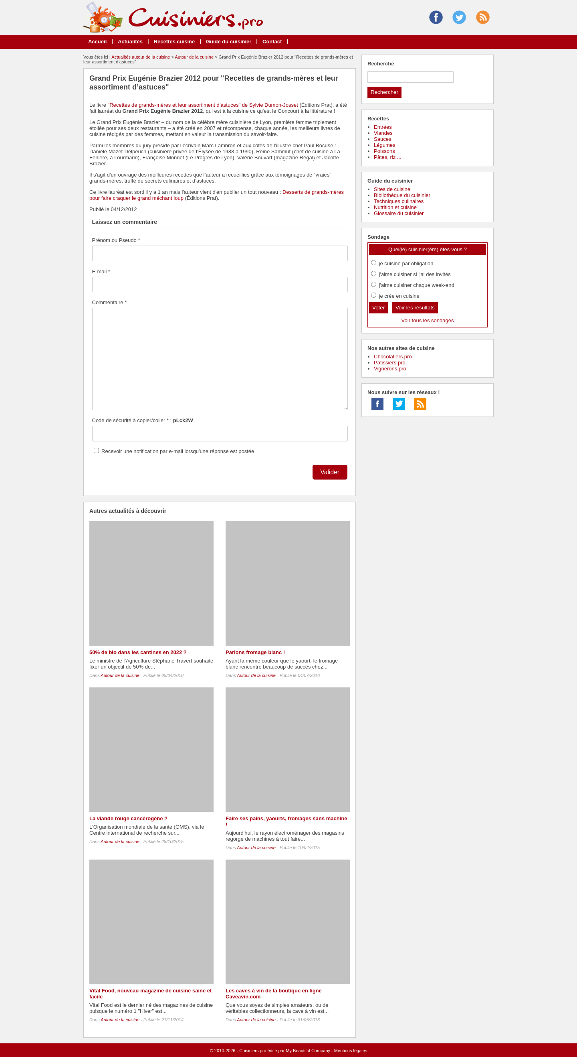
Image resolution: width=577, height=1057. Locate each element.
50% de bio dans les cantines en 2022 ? (138, 652)
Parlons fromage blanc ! (255, 652)
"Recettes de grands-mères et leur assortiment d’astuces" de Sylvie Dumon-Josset (203, 105)
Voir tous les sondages (427, 320)
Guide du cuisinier (228, 42)
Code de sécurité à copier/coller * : (142, 420)
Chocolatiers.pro (393, 357)
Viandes (383, 133)
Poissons (384, 151)
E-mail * (101, 271)
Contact (272, 42)
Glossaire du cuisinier (399, 213)
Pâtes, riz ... (387, 157)
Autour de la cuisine (194, 57)
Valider (330, 472)
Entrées (383, 127)
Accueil (97, 42)
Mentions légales (350, 1050)
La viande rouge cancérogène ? (128, 818)
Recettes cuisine (174, 42)
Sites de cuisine (392, 189)
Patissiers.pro (390, 363)
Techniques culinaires (399, 201)
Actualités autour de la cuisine (140, 57)
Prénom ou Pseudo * (116, 240)
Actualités (130, 42)
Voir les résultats (415, 308)
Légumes (384, 145)
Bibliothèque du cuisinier (402, 195)
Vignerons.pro (390, 369)
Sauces (382, 139)
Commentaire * (109, 302)
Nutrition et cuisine (395, 207)
